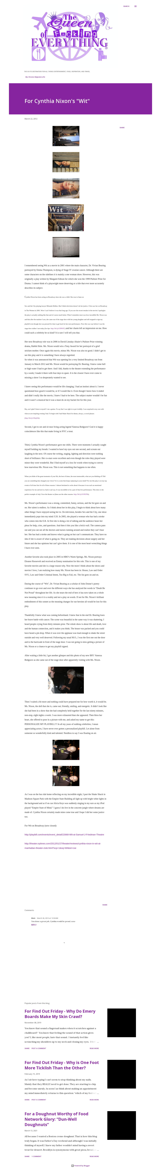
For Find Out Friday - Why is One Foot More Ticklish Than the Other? (62, 1065)
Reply (33, 925)
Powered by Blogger (80, 1166)
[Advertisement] (62, 974)
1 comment (36, 1156)
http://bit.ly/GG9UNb (81, 494)
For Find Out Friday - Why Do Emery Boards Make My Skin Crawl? (60, 1013)
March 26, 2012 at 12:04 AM (47, 918)
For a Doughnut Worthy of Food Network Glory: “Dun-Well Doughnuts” (56, 1119)
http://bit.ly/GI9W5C (58, 328)
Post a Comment (39, 1048)
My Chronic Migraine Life (35, 77)
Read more (94, 1048)
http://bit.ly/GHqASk (32, 418)
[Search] (126, 6)
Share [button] (122, 128)
